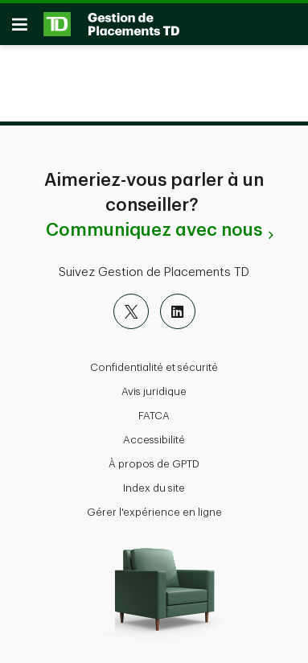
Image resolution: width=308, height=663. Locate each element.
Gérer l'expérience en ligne (154, 512)
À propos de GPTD (154, 464)
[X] (131, 311)
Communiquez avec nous (154, 230)
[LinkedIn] (177, 311)
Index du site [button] (154, 488)
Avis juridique (154, 391)
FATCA (154, 415)
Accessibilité (154, 439)
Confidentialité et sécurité (154, 367)
